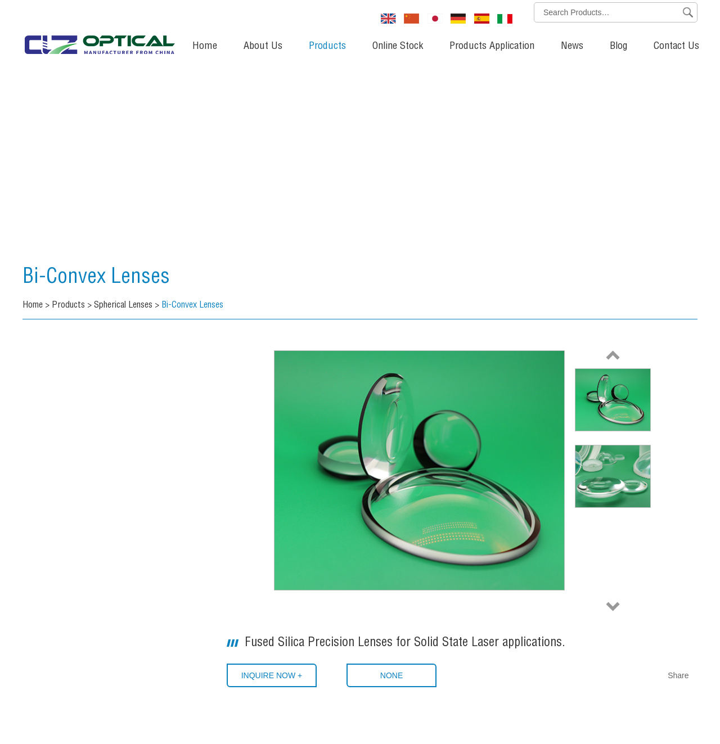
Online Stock (397, 47)
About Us (263, 47)
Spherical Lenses (123, 305)
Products (327, 47)
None (391, 675)
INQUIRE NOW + (272, 675)
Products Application (491, 47)
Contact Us (676, 47)
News (572, 47)
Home (204, 47)
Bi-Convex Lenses (96, 278)
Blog (618, 47)
